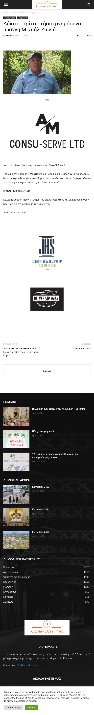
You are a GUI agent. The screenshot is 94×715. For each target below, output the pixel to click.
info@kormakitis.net (27, 665)
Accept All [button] (32, 707)
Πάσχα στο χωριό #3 (43, 431)
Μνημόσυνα (33, 12)
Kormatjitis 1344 (81, 348)
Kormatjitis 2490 (40, 532)
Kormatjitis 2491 (40, 509)
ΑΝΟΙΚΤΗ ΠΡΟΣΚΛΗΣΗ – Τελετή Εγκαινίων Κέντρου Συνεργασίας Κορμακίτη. (21, 352)
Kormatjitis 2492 (40, 487)
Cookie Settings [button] (13, 707)
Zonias (9, 35)
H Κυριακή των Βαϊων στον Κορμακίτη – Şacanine (58, 409)
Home (6, 12)
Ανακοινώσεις (18, 12)
